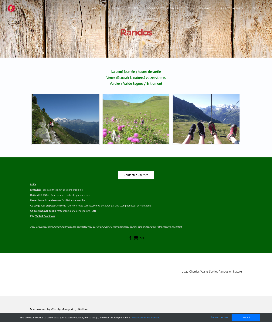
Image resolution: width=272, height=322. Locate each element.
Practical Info (232, 8)
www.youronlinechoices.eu (146, 317)
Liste (93, 211)
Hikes (115, 8)
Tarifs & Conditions (45, 216)
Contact (205, 8)
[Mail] (142, 238)
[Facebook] (130, 238)
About (96, 8)
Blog (256, 8)
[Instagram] (136, 238)
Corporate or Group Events (168, 8)
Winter (133, 8)
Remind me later (220, 317)
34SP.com (83, 309)
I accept (245, 317)
